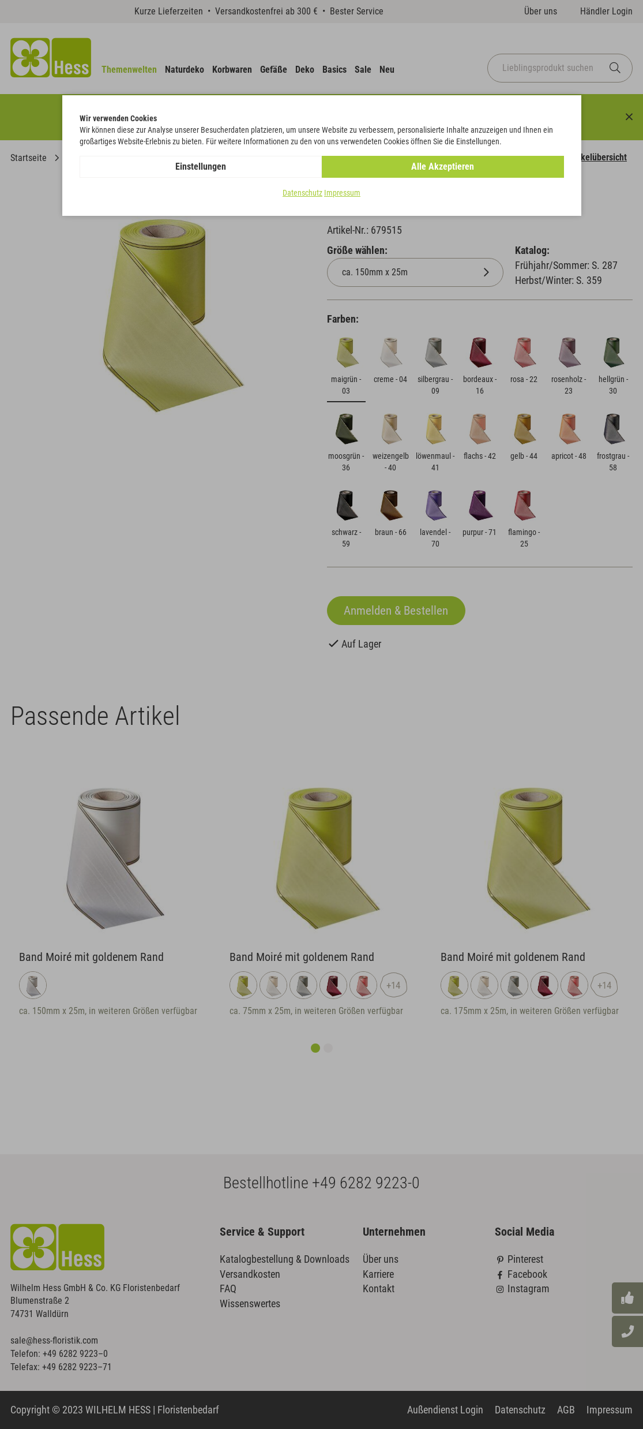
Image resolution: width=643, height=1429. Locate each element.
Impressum (342, 192)
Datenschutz (302, 192)
